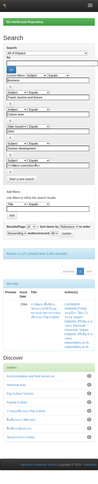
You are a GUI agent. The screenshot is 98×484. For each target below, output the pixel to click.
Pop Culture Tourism (20, 393)
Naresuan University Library (38, 464)
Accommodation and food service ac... (32, 376)
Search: (12, 48)
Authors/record (38, 233)
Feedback (90, 464)
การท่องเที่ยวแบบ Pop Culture (26, 411)
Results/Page (16, 226)
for (9, 57)
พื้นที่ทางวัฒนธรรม (19, 428)
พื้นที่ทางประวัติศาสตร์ (21, 419)
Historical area (16, 385)
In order (84, 226)
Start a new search (21, 179)
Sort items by (49, 226)
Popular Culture (17, 402)
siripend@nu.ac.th (76, 342)
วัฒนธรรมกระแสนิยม (21, 437)
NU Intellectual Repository (24, 22)
